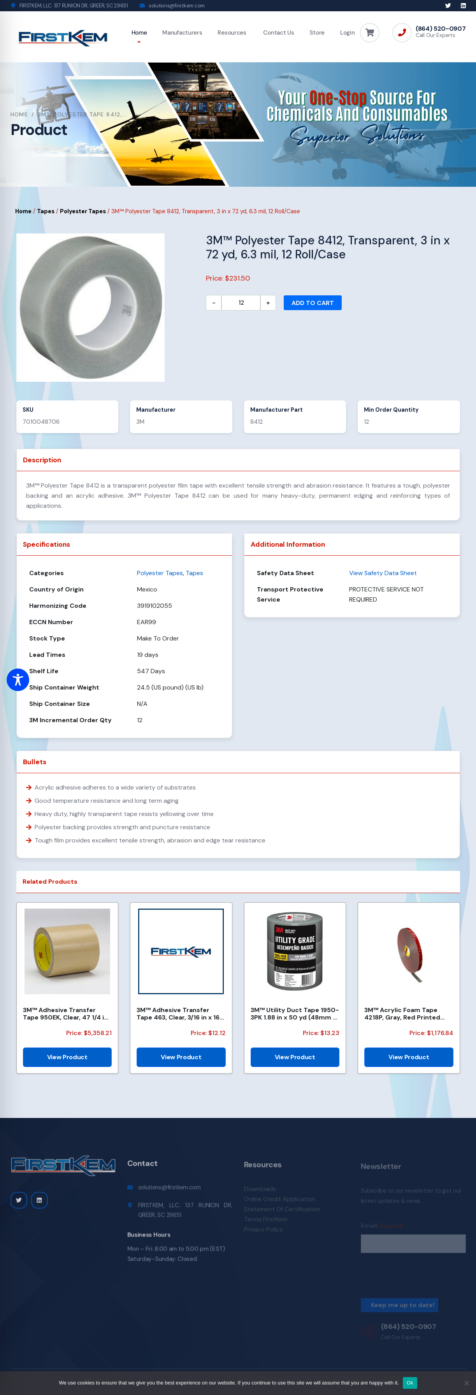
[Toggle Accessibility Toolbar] (18, 680)
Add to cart (313, 303)
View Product (67, 1057)
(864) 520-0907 (441, 29)
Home (139, 33)
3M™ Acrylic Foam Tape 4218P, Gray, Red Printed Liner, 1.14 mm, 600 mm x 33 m (407, 1013)
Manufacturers (182, 33)
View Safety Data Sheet (383, 573)
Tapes (45, 211)
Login (347, 33)
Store (317, 33)
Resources (232, 33)
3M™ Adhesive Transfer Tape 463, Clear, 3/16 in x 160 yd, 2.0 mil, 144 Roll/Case (180, 1013)
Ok (410, 1383)
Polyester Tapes (83, 211)
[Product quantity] (240, 303)
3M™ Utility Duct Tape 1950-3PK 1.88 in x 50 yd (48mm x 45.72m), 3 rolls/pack (295, 1013)
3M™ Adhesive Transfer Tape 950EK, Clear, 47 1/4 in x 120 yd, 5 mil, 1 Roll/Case (65, 1013)
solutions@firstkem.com (177, 5)
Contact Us (278, 33)
